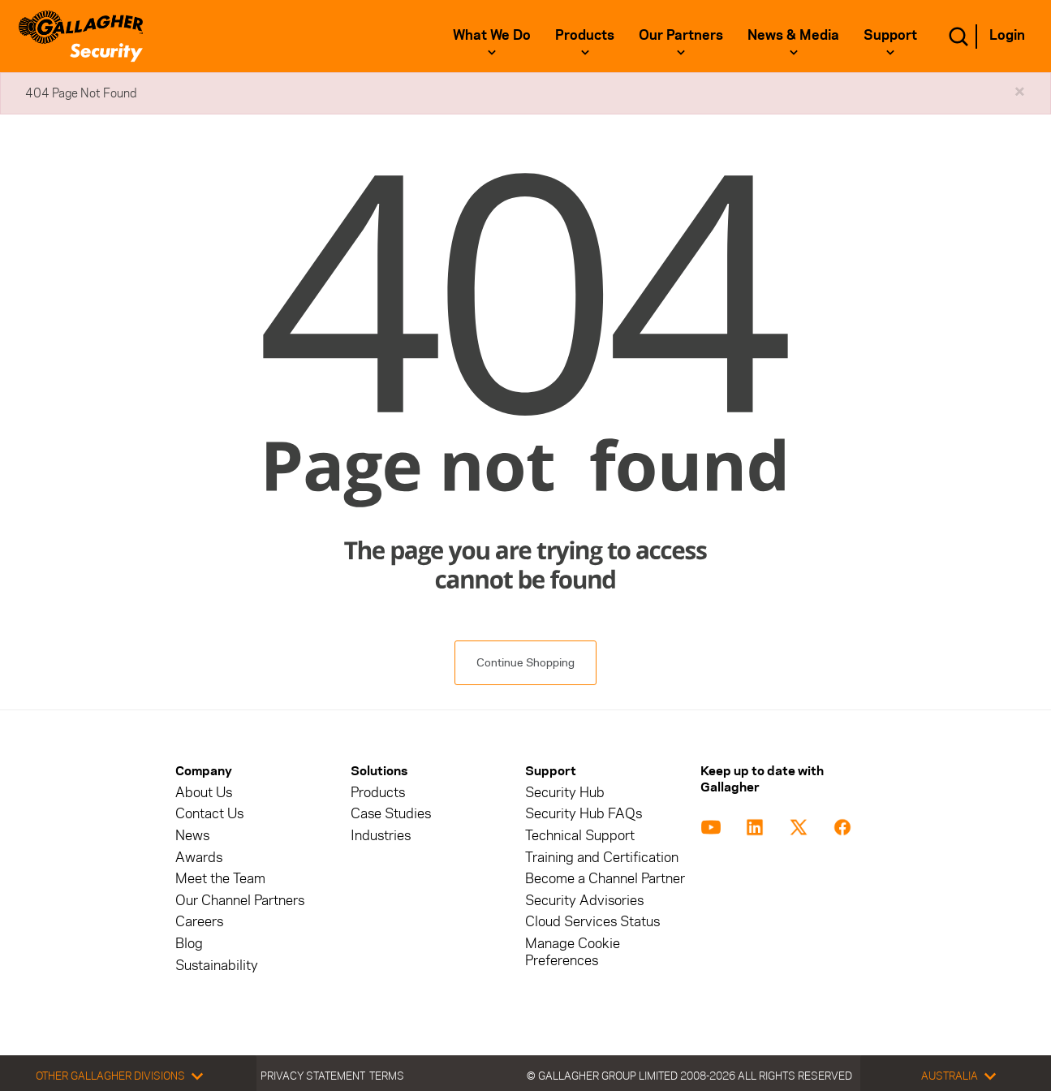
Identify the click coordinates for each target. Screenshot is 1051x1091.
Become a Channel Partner (605, 878)
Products (584, 35)
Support (890, 35)
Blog (189, 943)
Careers (199, 921)
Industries (381, 835)
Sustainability (216, 965)
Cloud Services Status (592, 921)
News (192, 835)
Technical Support (580, 835)
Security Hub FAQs (583, 813)
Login (1007, 35)
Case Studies (391, 813)
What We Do (492, 35)
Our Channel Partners (239, 900)
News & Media (793, 35)
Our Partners (681, 35)
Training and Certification (601, 857)
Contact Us (209, 813)
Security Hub (565, 792)
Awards (198, 857)
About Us (203, 792)
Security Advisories (584, 900)
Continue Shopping (525, 663)
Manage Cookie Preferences (572, 952)
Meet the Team (220, 878)
